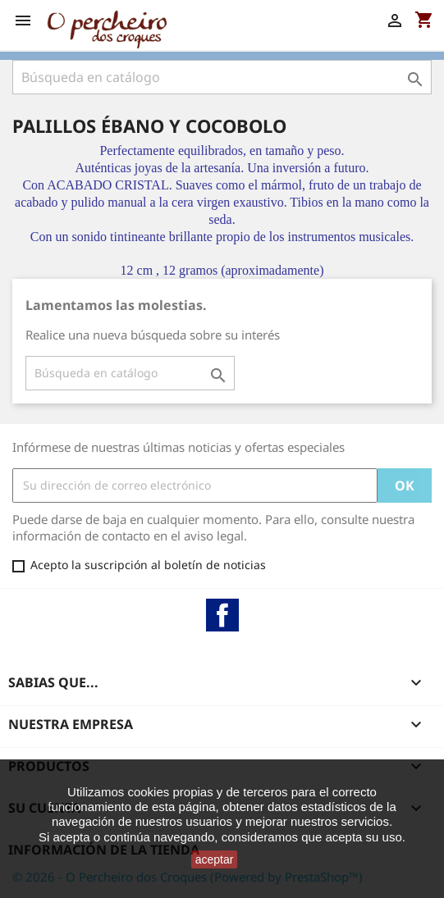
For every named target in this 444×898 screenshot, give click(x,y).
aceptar (214, 859)
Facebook (222, 615)
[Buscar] (222, 77)
